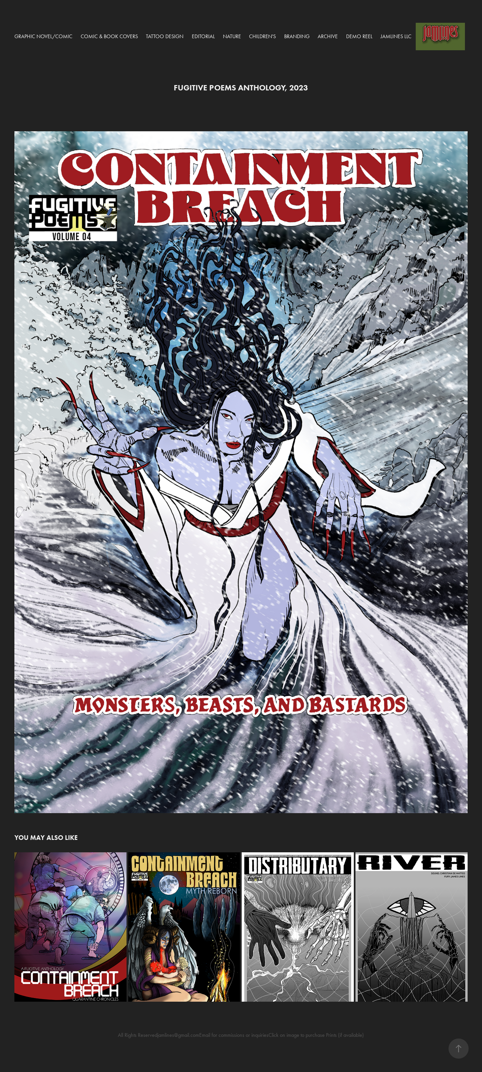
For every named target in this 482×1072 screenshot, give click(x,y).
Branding (297, 36)
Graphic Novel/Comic (43, 36)
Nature (232, 36)
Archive (328, 36)
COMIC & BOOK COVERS (109, 36)
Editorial (203, 36)
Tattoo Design (164, 36)
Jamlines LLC (396, 36)
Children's (262, 36)
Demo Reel (359, 36)
